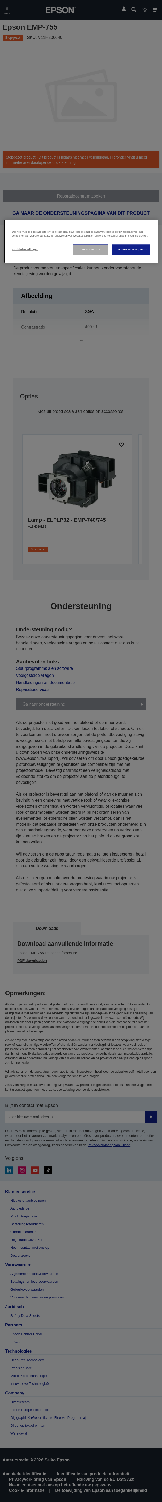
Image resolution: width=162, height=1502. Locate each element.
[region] (81, 241)
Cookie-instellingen (25, 249)
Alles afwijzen (90, 249)
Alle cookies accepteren (131, 249)
